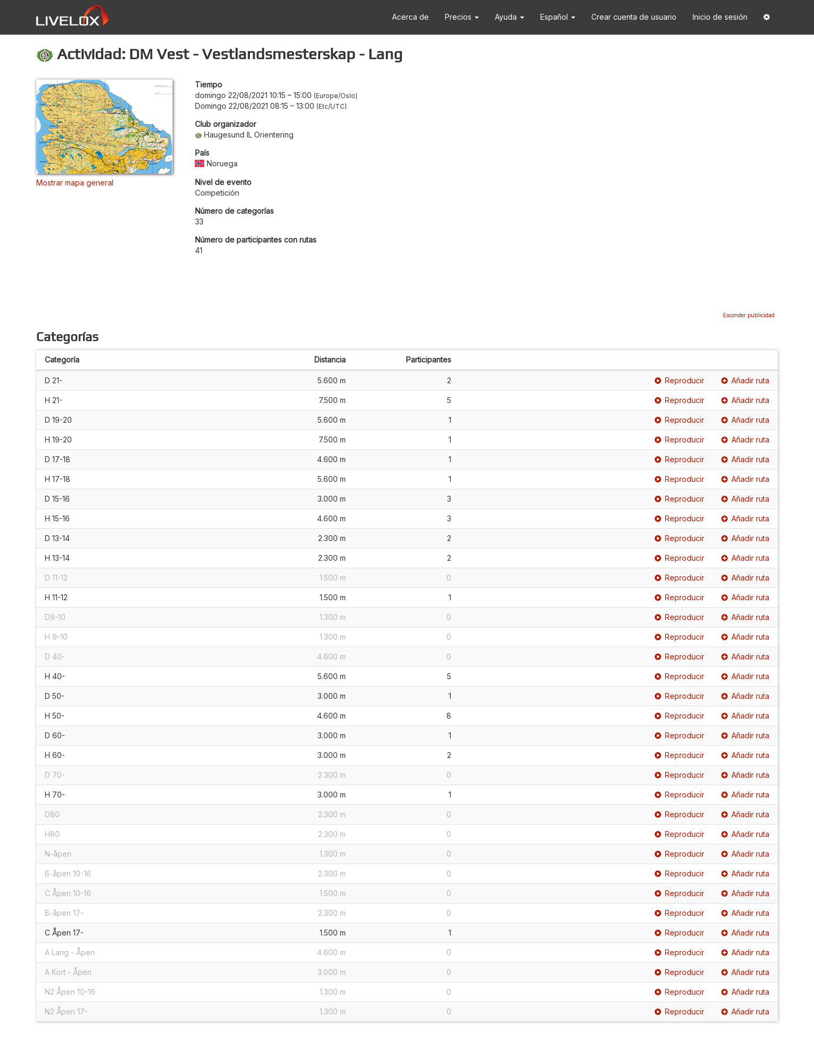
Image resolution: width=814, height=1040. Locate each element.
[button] (766, 17)
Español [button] (557, 16)
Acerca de (410, 16)
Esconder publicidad (749, 315)
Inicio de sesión (720, 16)
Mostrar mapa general (74, 182)
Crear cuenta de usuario (634, 16)
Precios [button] (462, 16)
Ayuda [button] (509, 16)
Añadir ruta (745, 380)
